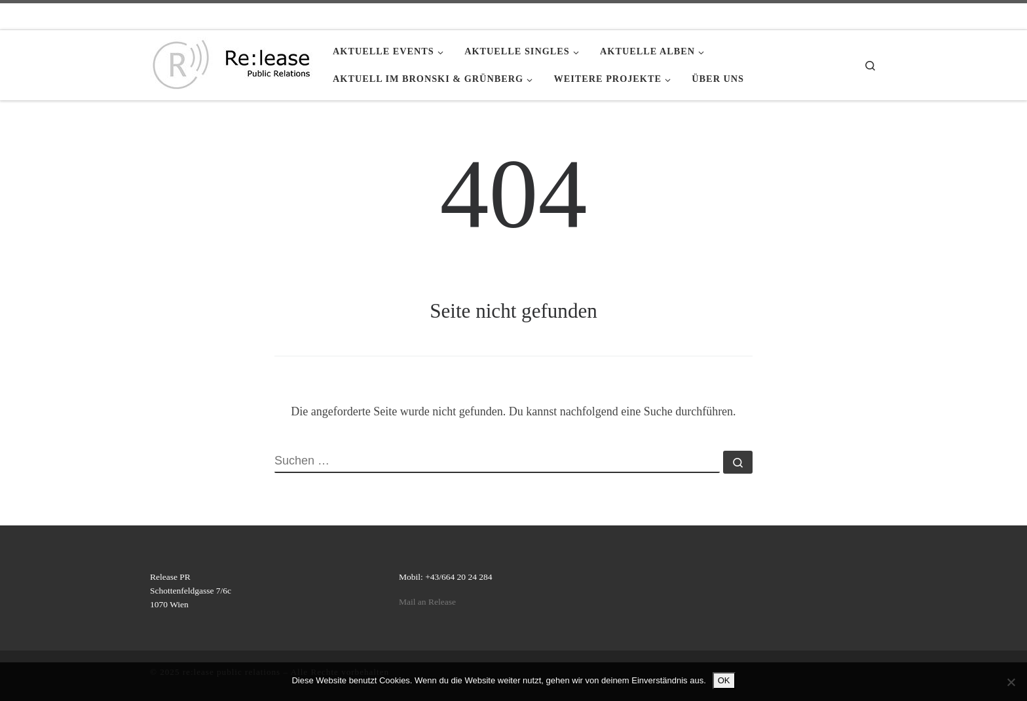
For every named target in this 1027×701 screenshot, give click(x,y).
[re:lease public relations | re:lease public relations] (231, 63)
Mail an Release (427, 602)
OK (724, 680)
